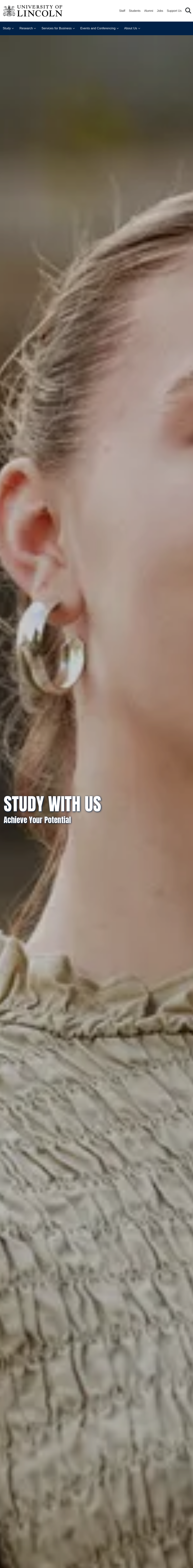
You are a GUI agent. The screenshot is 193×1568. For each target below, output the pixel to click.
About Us (130, 28)
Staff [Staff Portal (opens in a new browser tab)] (122, 10)
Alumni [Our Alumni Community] (148, 10)
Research (26, 28)
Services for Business (56, 28)
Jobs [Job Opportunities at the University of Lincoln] (160, 10)
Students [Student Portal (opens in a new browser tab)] (134, 10)
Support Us (174, 10)
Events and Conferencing (98, 28)
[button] (188, 10)
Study (7, 28)
